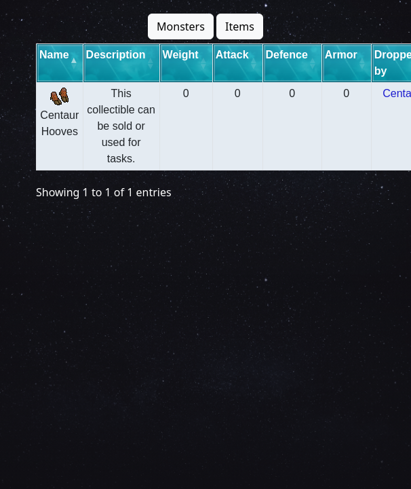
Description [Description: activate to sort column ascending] (116, 54)
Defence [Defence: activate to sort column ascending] (287, 54)
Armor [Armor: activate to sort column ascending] (341, 54)
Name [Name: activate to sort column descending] (54, 54)
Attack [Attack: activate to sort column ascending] (232, 54)
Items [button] (239, 26)
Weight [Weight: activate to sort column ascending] (181, 54)
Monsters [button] (181, 26)
